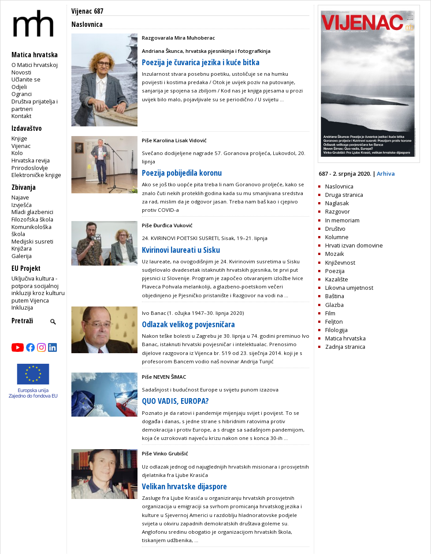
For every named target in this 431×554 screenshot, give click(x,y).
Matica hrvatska (345, 338)
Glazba (334, 305)
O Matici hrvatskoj (34, 65)
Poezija (335, 271)
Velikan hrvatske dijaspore (184, 486)
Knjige (19, 138)
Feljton (334, 321)
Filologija (336, 330)
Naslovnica (339, 186)
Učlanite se (26, 79)
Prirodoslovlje (29, 168)
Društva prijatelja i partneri (34, 105)
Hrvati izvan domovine (354, 245)
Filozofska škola (32, 219)
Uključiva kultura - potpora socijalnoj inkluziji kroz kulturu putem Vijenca (38, 289)
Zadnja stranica (345, 347)
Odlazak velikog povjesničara (188, 324)
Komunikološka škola (31, 230)
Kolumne (337, 237)
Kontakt (21, 116)
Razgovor (337, 211)
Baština (334, 296)
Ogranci (21, 94)
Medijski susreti (32, 241)
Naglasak (337, 203)
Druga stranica (344, 195)
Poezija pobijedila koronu (182, 172)
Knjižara (21, 248)
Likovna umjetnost (349, 288)
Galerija (21, 256)
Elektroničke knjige (36, 175)
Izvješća (21, 205)
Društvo (335, 229)
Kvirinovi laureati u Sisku (181, 249)
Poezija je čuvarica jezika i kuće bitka (201, 62)
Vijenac (20, 146)
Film (330, 313)
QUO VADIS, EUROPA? (175, 400)
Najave (20, 197)
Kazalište (336, 279)
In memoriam (342, 220)
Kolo (17, 153)
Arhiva (386, 173)
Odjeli (19, 87)
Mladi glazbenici (32, 212)
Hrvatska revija (30, 160)
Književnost (340, 262)
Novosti (21, 72)
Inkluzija (22, 307)
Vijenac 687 (87, 11)
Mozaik (334, 254)
